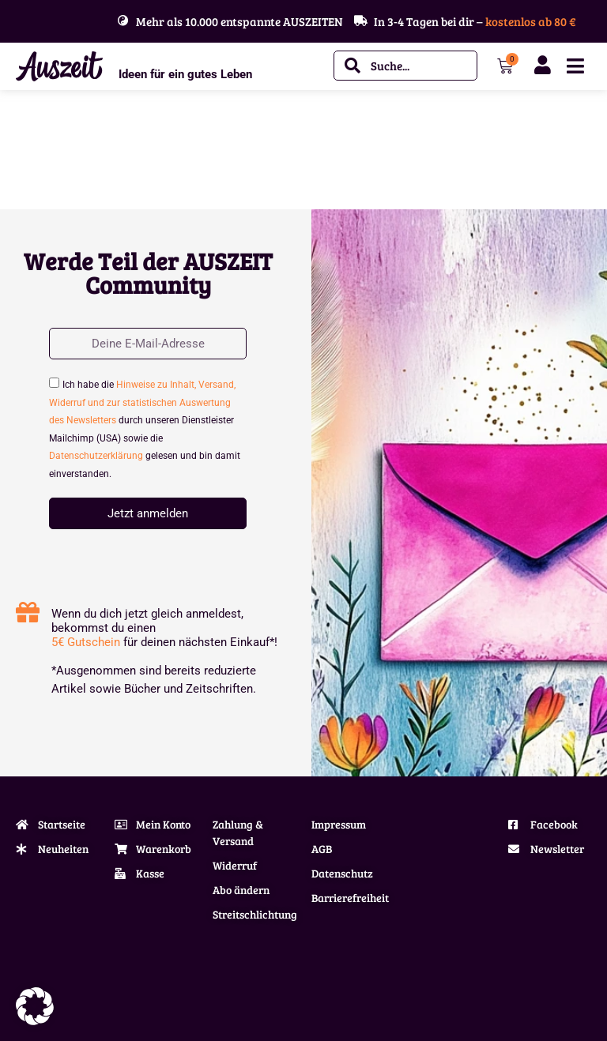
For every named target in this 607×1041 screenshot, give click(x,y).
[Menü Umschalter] (575, 66)
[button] (35, 1006)
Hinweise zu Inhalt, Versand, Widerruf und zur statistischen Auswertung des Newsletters (142, 402)
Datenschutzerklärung (96, 455)
